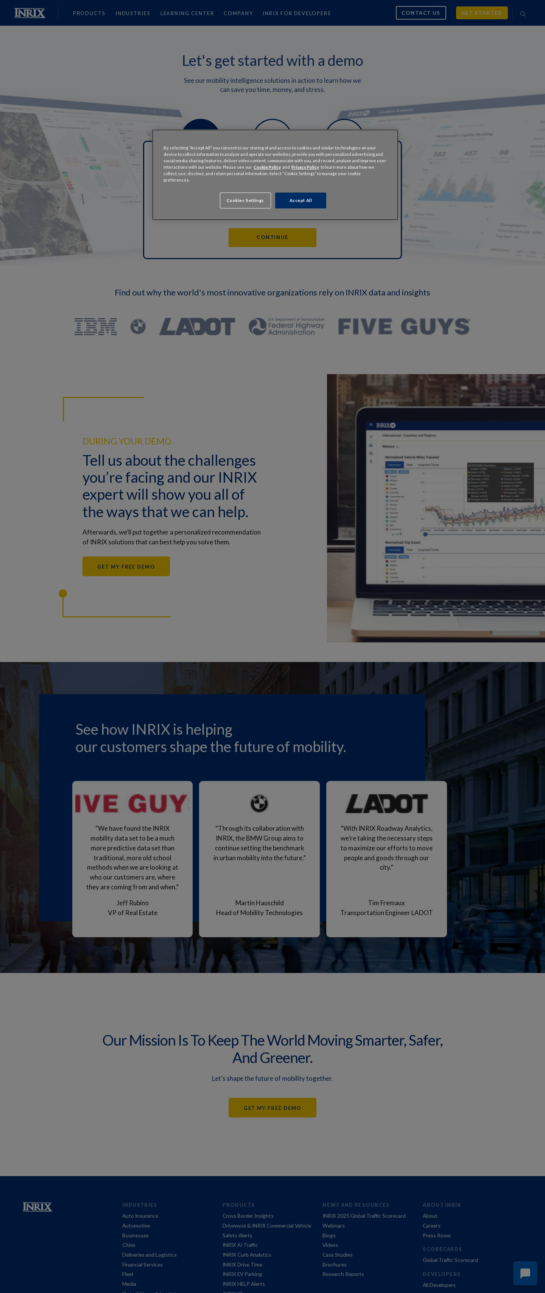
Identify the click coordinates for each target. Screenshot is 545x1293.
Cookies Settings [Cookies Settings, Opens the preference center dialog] (245, 200)
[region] (275, 174)
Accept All (301, 200)
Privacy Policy (305, 167)
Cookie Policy (267, 167)
